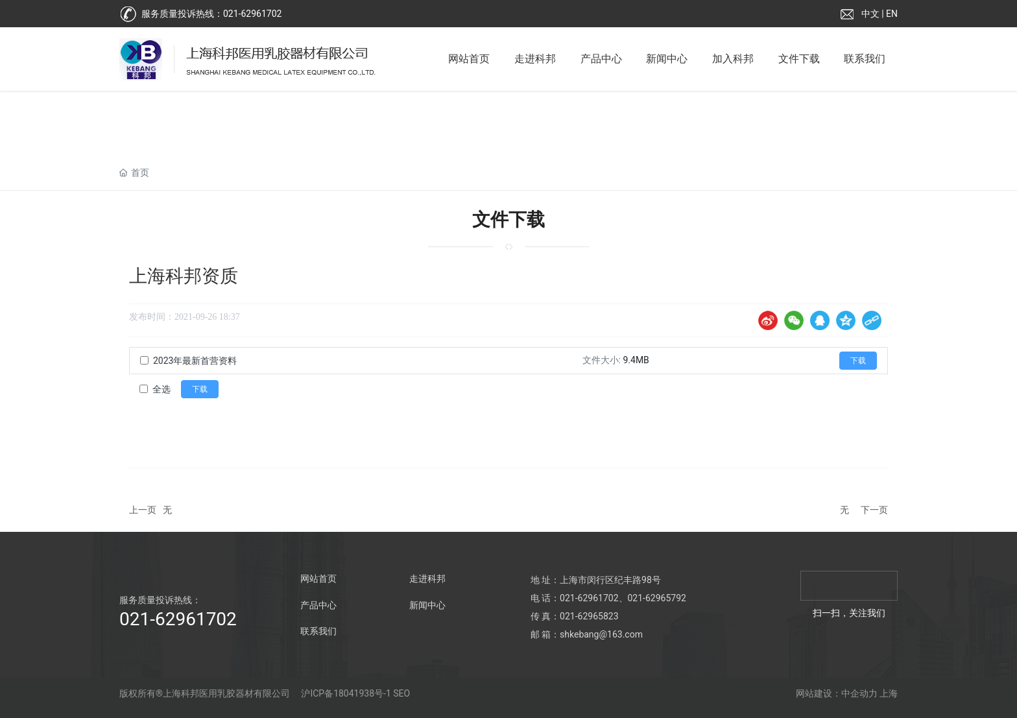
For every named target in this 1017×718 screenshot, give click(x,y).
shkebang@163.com (601, 634)
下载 (858, 360)
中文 (870, 13)
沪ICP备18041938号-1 (345, 693)
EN (892, 13)
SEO (401, 693)
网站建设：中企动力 (837, 693)
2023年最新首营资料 (195, 360)
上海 (888, 693)
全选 (161, 389)
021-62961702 (252, 13)
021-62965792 (657, 598)
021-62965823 (589, 616)
